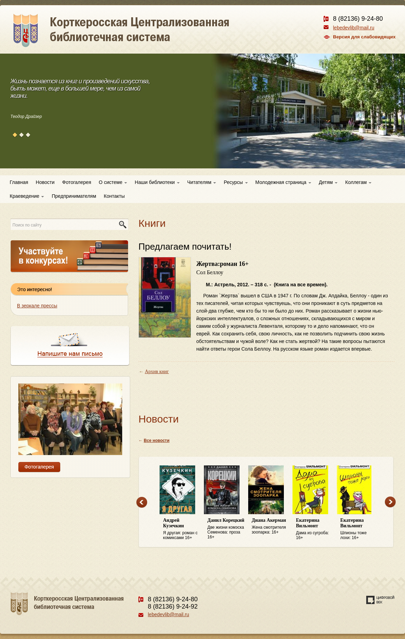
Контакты (114, 196)
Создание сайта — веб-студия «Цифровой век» (380, 600)
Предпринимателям (74, 196)
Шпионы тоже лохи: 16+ (359, 529)
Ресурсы (236, 182)
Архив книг (157, 371)
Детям (328, 182)
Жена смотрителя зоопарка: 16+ (270, 526)
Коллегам (358, 182)
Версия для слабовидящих (364, 36)
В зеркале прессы (37, 305)
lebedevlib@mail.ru (353, 27)
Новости (45, 182)
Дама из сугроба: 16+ (314, 529)
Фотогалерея (76, 182)
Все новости (156, 440)
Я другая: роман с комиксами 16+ (181, 529)
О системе (113, 182)
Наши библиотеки (157, 182)
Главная (19, 182)
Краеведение (27, 196)
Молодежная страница (283, 182)
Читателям (201, 182)
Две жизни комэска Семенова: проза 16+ (226, 528)
